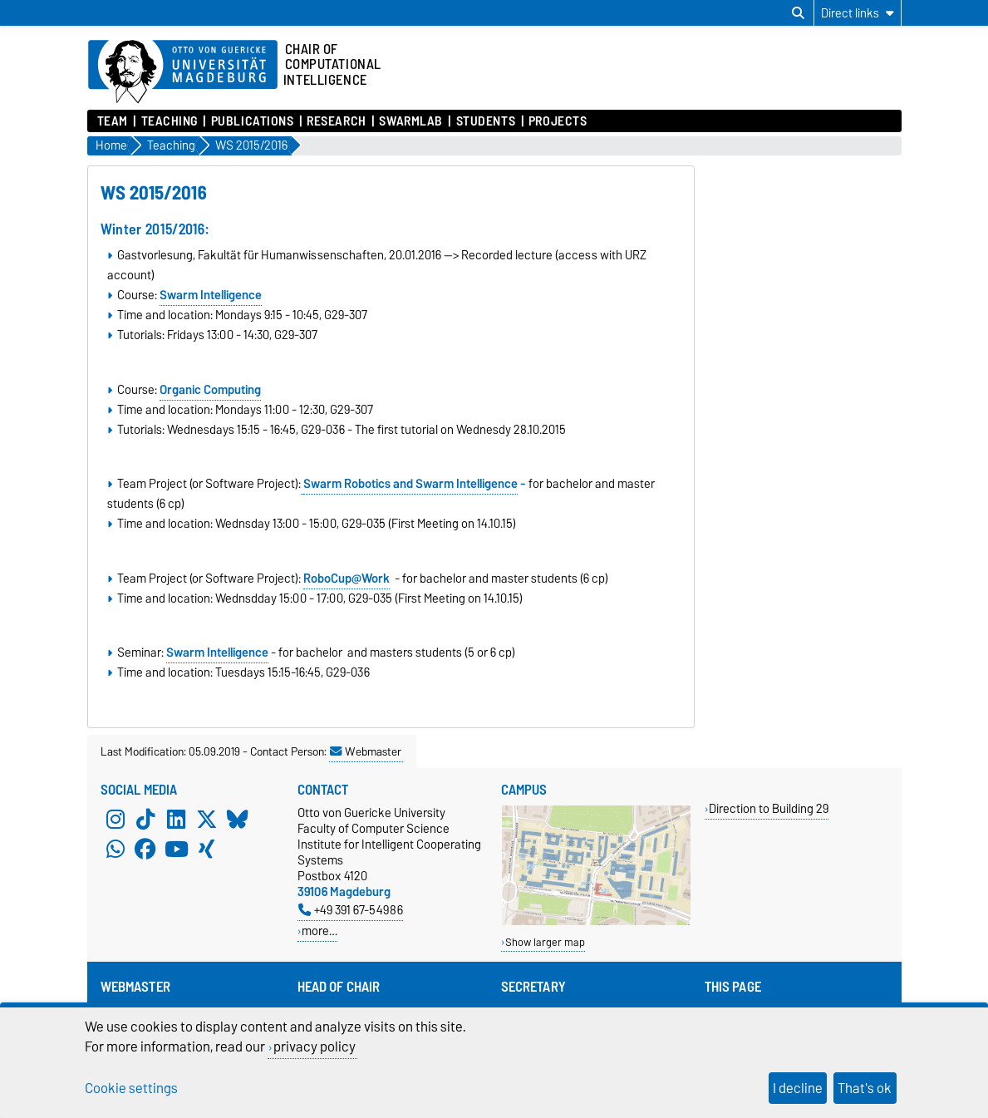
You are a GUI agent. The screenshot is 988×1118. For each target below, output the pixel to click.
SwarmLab (410, 121)
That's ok (865, 1088)
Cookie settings (131, 1088)
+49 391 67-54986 (350, 909)
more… (319, 930)
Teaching (169, 121)
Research (336, 121)
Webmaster (365, 751)
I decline (798, 1088)
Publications (252, 121)
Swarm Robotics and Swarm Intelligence (410, 484)
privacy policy (314, 1046)
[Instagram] (115, 820)
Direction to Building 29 (768, 808)
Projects (557, 121)
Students (485, 121)
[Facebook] (145, 849)
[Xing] (207, 849)
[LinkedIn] (176, 820)
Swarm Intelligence (217, 652)
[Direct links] (857, 13)
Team (112, 121)
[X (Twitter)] (207, 820)
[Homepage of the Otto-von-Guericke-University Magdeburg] (182, 72)
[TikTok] (145, 820)
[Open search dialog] (798, 13)
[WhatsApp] (115, 849)
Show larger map (545, 942)
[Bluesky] (238, 820)
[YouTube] (176, 849)
